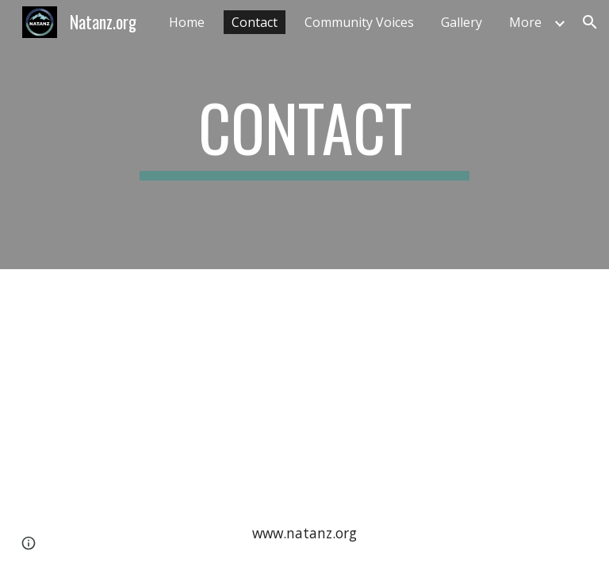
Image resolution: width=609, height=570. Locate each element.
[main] (304, 134)
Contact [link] (255, 22)
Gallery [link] (461, 22)
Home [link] (187, 22)
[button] (590, 22)
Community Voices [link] (359, 22)
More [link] (525, 22)
